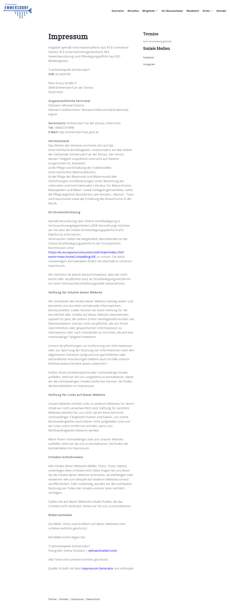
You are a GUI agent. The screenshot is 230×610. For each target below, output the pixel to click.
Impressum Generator (98, 568)
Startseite (117, 11)
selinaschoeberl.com (102, 551)
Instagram (149, 64)
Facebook (148, 57)
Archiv (205, 11)
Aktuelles (132, 11)
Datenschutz (93, 599)
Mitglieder (148, 11)
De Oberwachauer (171, 11)
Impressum (77, 599)
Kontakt (221, 11)
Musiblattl (192, 11)
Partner (52, 599)
